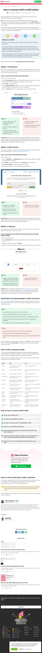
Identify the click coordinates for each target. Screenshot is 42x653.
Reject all (21, 649)
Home (2, 6)
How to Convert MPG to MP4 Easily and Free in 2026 (14, 582)
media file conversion (30, 288)
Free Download (20, 466)
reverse (21, 87)
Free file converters (5, 301)
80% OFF (36, 1)
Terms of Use (36, 632)
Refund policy (36, 634)
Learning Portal (8, 6)
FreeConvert (9, 78)
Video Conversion (16, 6)
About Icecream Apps (28, 628)
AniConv (12, 238)
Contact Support (36, 630)
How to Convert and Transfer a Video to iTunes (13, 549)
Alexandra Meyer (13, 12)
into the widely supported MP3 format (19, 151)
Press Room (26, 630)
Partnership (26, 634)
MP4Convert (7, 157)
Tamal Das (26, 12)
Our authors (26, 632)
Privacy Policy (36, 636)
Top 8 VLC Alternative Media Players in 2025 (12, 566)
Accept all (14, 649)
